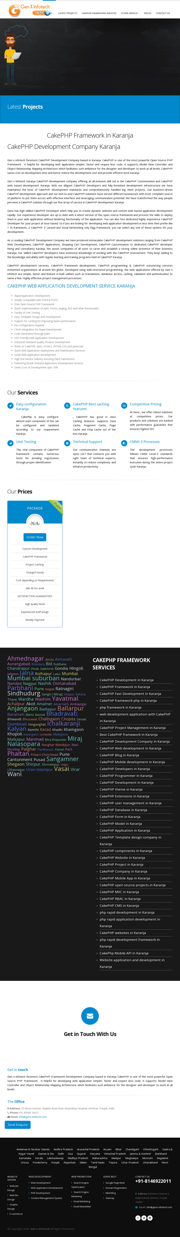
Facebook (138, 1218)
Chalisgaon (49, 719)
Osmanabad (64, 683)
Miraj (75, 738)
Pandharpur (46, 749)
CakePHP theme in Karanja (121, 789)
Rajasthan (70, 1162)
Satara (80, 694)
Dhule (35, 669)
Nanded (14, 683)
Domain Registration (116, 1187)
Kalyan (16, 729)
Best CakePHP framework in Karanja (129, 734)
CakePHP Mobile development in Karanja (132, 762)
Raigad (49, 689)
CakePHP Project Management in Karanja (133, 727)
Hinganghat (37, 724)
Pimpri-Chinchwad (44, 754)
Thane (12, 699)
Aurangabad (18, 663)
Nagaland (162, 1158)
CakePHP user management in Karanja (131, 803)
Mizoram (147, 1158)
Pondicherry (40, 1162)
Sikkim (83, 1162)
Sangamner (62, 759)
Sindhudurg (23, 693)
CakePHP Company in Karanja (123, 871)
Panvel (59, 749)
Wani (14, 774)
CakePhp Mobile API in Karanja (124, 953)
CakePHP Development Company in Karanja (135, 741)
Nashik (44, 683)
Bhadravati (62, 713)
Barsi (30, 714)
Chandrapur (18, 668)
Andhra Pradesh (63, 1149)
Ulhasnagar (16, 770)
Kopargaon (30, 734)
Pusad (39, 759)
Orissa (25, 1162)
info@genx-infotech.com (33, 1116)
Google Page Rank (115, 1182)
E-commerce (16, 1213)
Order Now (35, 537)
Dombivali (17, 724)
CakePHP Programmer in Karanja (126, 775)
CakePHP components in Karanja (126, 850)
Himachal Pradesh (115, 1153)
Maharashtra (99, 1158)
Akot (30, 703)
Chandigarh (132, 1149)
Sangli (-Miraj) (52, 694)
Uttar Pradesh (130, 1162)
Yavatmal (65, 698)
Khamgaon (74, 729)
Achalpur (16, 703)
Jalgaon (12, 674)
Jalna (27, 673)
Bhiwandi (14, 719)
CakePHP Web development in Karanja (130, 748)
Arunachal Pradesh (88, 1149)
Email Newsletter (82, 1206)
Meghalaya (131, 1158)
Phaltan (18, 753)
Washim (43, 699)
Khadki (57, 730)
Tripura (112, 1162)
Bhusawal (30, 719)
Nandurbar (71, 678)
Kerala (39, 1158)
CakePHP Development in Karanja (127, 680)
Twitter (144, 1218)
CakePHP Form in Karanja (120, 816)
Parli (68, 749)
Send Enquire (18, 1125)
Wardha (26, 699)
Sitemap (110, 1198)
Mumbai (70, 673)
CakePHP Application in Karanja (125, 830)
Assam (107, 1149)
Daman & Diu (46, 1153)
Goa (70, 1153)
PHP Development (40, 1193)
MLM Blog (111, 1193)
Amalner (44, 703)
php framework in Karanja (121, 707)
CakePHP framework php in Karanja (128, 700)
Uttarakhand (150, 1162)
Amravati (63, 659)
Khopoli (14, 734)
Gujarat (81, 1153)
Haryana (95, 1153)
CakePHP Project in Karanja (121, 864)
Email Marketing (82, 1201)
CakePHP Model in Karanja (121, 823)
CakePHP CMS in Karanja (119, 905)
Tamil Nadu (97, 1162)
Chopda (68, 718)
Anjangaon (22, 708)
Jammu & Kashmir (140, 1153)
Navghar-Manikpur (56, 745)
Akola (49, 659)
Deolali (81, 719)
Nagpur (30, 683)
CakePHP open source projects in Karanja (133, 885)
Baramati (15, 714)
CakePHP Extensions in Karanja (124, 796)
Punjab (55, 1162)
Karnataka (25, 1158)
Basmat (40, 715)
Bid (49, 663)
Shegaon (15, 764)
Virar (75, 769)
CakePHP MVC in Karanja (119, 892)
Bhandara (37, 664)
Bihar (118, 1149)
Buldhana (59, 664)
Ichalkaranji (63, 723)
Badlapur (47, 709)
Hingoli (76, 668)
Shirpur (33, 764)
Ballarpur (70, 708)
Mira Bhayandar (55, 740)
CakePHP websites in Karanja (123, 932)
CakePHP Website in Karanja (122, 857)
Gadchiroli (46, 669)
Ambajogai (78, 704)
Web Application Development (47, 1187)
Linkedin (150, 1218)
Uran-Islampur (39, 769)
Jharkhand (161, 1153)
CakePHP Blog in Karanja (119, 755)
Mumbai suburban (33, 678)
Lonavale (46, 734)
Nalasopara (23, 744)
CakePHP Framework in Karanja (125, 687)
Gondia (61, 668)
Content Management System (46, 1198)
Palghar (28, 749)
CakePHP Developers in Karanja (125, 768)
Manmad (35, 739)
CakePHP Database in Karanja (123, 810)
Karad (45, 729)
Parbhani (20, 688)
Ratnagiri (64, 688)
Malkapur (16, 739)
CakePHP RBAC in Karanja (120, 898)
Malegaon (60, 734)
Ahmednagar (25, 658)
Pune (39, 688)
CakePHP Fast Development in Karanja (130, 693)
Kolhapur (43, 673)
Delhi (61, 1153)
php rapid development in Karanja (127, 912)
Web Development (41, 1182)
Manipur (116, 1158)
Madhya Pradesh (78, 1158)
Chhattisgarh (150, 1149)
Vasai (61, 769)
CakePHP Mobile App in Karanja (125, 878)
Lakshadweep (55, 1158)
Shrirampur (50, 764)
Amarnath (61, 704)
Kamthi (33, 730)
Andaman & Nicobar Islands (33, 1149)
